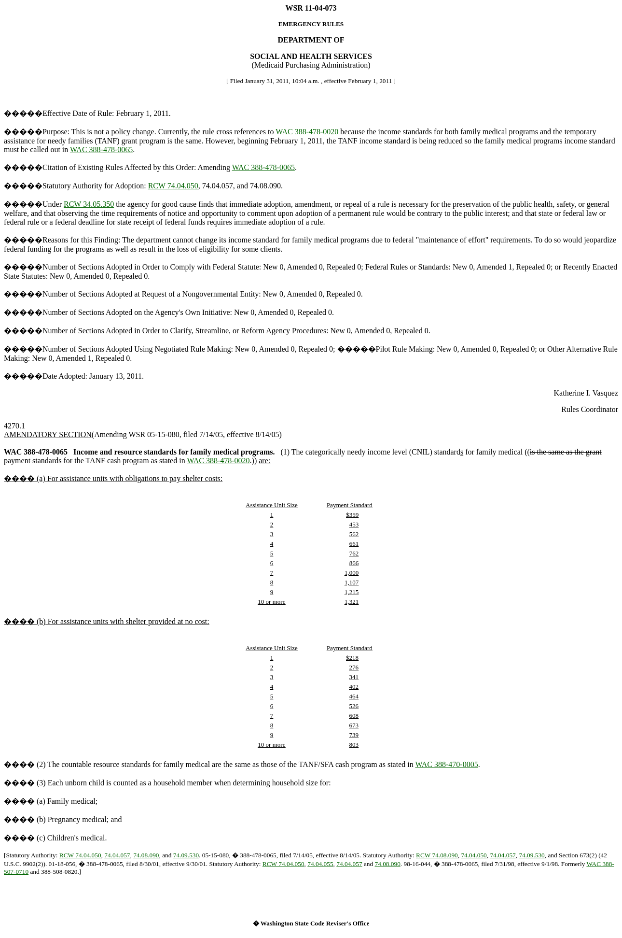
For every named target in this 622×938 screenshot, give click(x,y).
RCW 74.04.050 (173, 186)
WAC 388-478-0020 (307, 132)
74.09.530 (186, 855)
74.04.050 (473, 855)
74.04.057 (117, 855)
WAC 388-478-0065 (101, 149)
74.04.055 (320, 863)
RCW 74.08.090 (437, 855)
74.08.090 (146, 855)
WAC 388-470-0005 (446, 764)
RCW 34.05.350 (89, 204)
